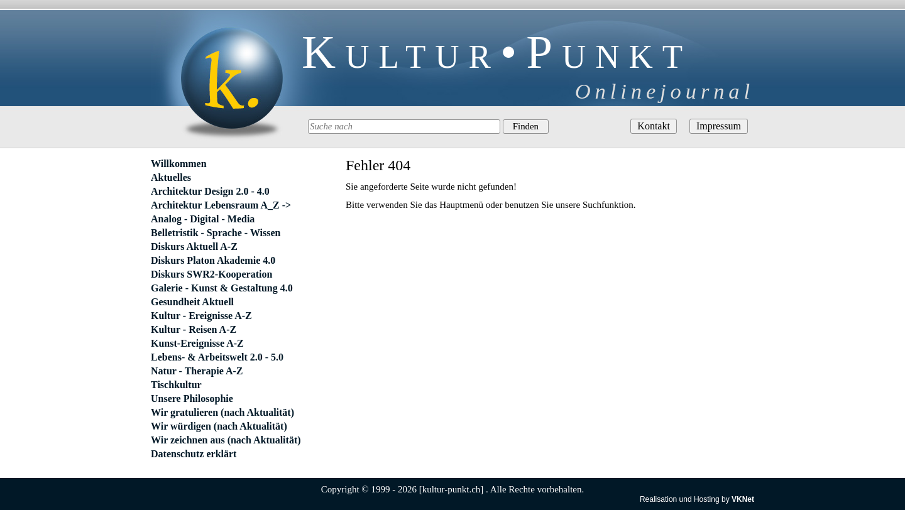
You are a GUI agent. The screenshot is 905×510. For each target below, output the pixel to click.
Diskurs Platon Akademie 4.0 (213, 260)
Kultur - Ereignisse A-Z (201, 315)
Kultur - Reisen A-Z (193, 329)
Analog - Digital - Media (203, 219)
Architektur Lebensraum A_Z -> (221, 205)
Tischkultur (176, 384)
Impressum (718, 126)
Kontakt (653, 126)
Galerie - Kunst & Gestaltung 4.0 (222, 288)
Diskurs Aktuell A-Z (194, 246)
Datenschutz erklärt (193, 453)
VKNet (743, 499)
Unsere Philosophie (192, 398)
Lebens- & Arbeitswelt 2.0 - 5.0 (217, 357)
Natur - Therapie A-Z (197, 371)
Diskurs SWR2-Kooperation (211, 274)
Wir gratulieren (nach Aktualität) (222, 412)
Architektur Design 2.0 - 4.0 (210, 191)
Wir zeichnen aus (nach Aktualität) (226, 440)
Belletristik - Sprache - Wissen (216, 232)
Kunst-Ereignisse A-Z (197, 343)
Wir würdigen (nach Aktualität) (219, 426)
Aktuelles (171, 177)
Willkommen (179, 163)
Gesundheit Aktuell (192, 301)
